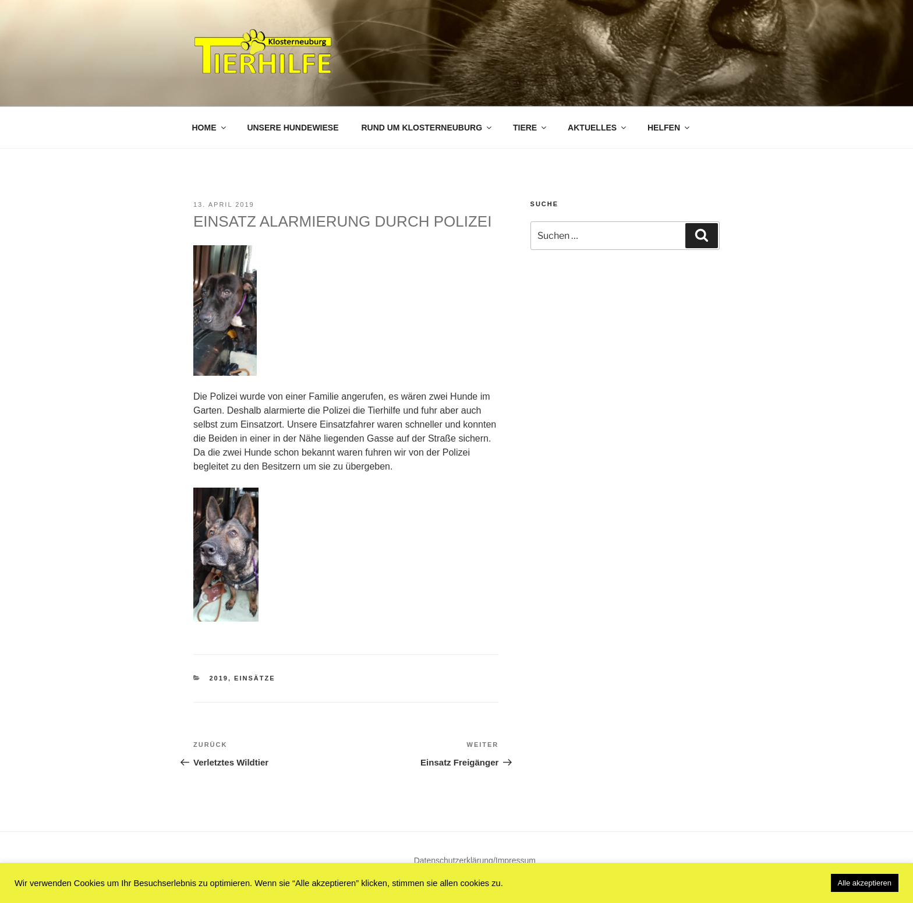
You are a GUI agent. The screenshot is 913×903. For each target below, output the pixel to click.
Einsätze (254, 678)
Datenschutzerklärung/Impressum (475, 860)
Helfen (669, 127)
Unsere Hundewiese (292, 127)
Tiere (530, 127)
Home (210, 127)
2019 (219, 678)
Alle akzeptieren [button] (865, 883)
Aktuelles (598, 127)
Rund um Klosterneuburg (427, 127)
